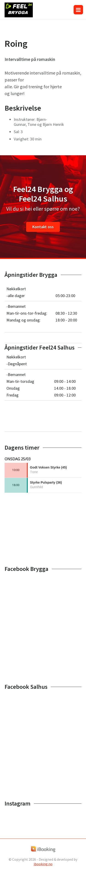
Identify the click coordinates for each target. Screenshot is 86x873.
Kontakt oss (43, 226)
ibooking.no (43, 864)
